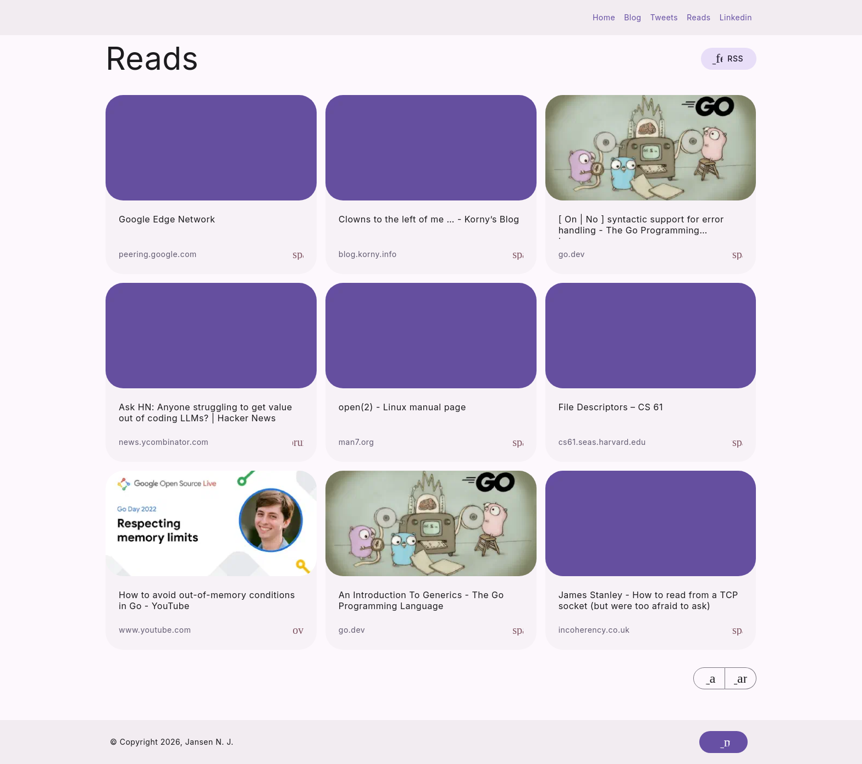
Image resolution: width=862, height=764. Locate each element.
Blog (633, 17)
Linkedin (736, 17)
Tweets (664, 17)
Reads (698, 17)
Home (604, 17)
